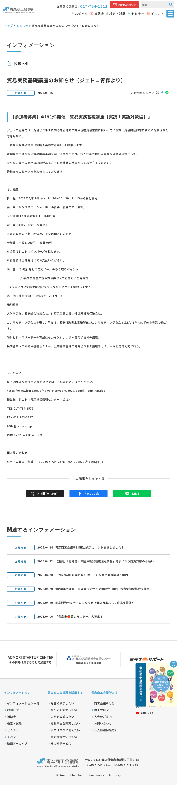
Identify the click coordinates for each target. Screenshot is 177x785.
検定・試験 (117, 13)
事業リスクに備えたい (65, 730)
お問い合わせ (127, 5)
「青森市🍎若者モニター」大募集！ (79, 616)
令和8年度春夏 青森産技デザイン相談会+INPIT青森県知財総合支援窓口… (105, 589)
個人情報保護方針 (106, 730)
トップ (8, 26)
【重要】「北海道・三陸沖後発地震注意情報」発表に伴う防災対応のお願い (104, 561)
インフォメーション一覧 (23, 703)
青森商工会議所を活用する (65, 692)
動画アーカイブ (17, 743)
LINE (132, 493)
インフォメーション (17, 692)
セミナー (138, 13)
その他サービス (61, 743)
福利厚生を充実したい (65, 723)
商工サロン (101, 710)
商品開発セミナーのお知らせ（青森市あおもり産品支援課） (95, 602)
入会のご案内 (103, 716)
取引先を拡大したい (64, 710)
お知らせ (81, 13)
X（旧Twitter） (45, 493)
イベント (157, 13)
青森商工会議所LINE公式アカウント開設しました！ (89, 547)
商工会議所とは (104, 703)
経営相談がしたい (62, 703)
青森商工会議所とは (104, 692)
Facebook (88, 493)
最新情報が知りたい (64, 737)
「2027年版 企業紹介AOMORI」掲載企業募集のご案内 (91, 575)
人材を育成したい (62, 716)
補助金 (99, 13)
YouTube (144, 713)
